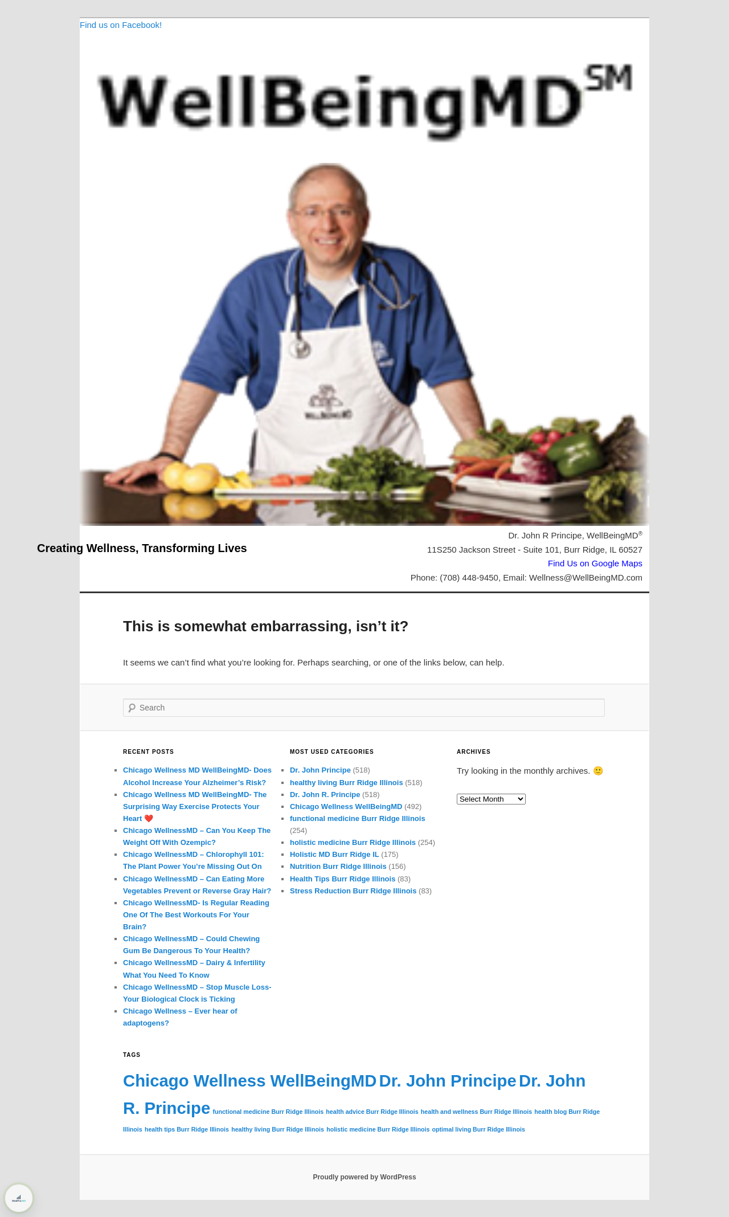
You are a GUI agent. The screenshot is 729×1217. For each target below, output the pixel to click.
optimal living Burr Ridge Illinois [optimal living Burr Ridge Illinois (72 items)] (478, 1129)
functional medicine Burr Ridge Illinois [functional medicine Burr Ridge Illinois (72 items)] (267, 1111)
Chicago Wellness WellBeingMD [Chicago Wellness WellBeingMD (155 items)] (249, 1080)
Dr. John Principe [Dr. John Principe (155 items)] (448, 1080)
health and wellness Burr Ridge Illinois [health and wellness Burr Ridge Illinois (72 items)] (476, 1111)
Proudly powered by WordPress (364, 1177)
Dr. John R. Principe (325, 794)
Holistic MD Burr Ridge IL (334, 854)
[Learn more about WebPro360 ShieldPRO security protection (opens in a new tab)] (19, 1198)
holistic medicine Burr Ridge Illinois (353, 842)
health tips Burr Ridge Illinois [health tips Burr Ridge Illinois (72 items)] (187, 1129)
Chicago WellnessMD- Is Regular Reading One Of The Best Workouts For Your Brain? (196, 915)
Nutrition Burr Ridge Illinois (338, 866)
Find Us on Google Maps (595, 563)
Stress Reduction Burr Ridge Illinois (353, 891)
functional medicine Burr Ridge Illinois (357, 818)
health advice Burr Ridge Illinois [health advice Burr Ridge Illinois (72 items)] (372, 1111)
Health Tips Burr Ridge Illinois (342, 879)
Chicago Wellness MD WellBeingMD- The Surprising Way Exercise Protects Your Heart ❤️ (195, 806)
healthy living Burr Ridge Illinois (346, 782)
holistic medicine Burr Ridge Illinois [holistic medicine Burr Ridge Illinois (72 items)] (377, 1129)
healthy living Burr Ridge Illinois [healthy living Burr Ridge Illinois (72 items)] (277, 1129)
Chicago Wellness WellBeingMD (346, 806)
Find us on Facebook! (121, 25)
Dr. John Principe (320, 770)
